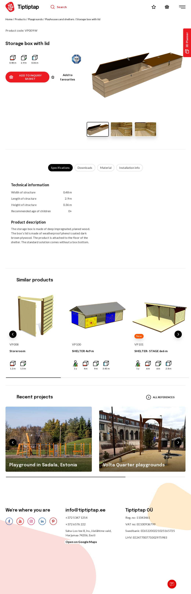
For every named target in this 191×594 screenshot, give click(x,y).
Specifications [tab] (60, 167)
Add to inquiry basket (25, 77)
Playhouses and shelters (59, 19)
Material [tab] (106, 167)
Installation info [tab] (129, 167)
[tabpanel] (95, 216)
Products (20, 19)
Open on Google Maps (81, 541)
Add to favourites (63, 77)
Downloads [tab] (85, 167)
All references (160, 397)
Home (9, 19)
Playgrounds (35, 19)
